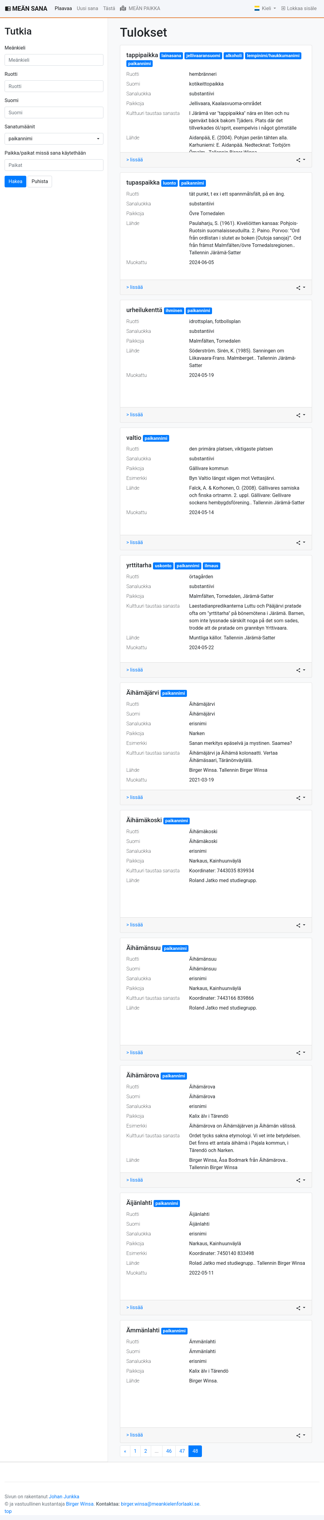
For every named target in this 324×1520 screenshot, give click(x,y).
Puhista (40, 181)
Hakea (15, 181)
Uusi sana (87, 8)
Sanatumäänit (20, 127)
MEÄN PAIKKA (140, 8)
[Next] (125, 1451)
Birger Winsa (80, 1504)
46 (169, 1451)
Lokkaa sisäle (299, 8)
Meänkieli (15, 48)
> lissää (134, 160)
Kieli (263, 8)
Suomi (11, 100)
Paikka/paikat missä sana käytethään (45, 153)
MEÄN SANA (26, 8)
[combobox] (54, 139)
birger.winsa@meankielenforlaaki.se (160, 1504)
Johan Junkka (64, 1497)
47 (182, 1451)
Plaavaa (63, 8)
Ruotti (11, 74)
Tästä (109, 8)
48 (197, 1451)
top (8, 1511)
